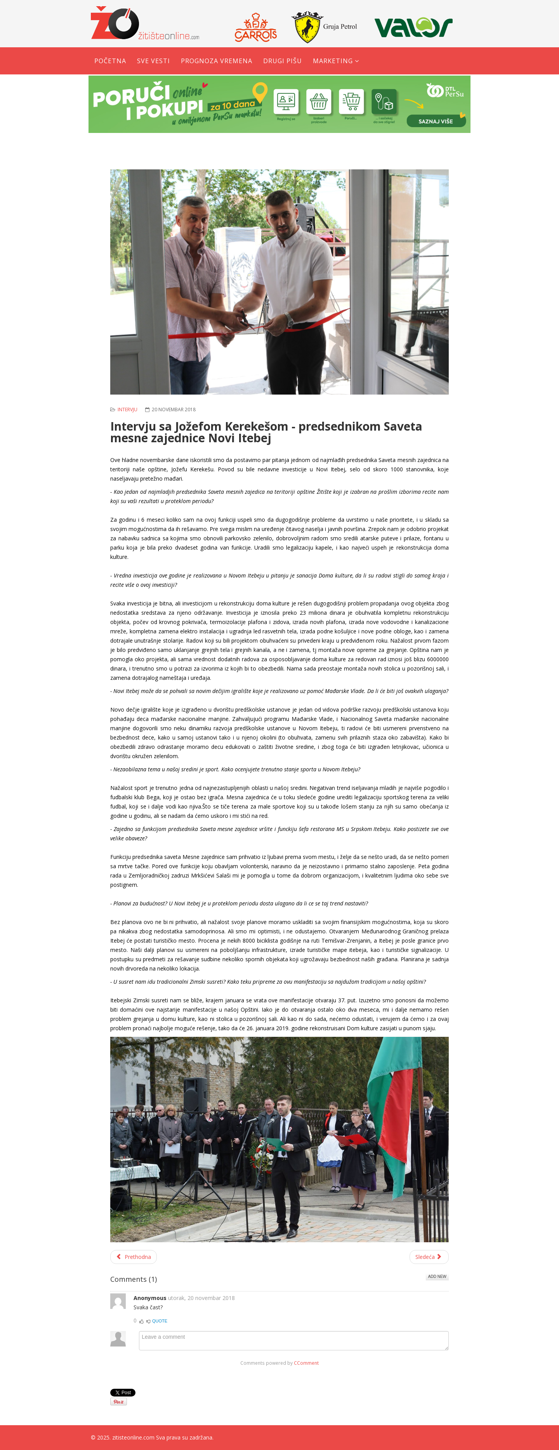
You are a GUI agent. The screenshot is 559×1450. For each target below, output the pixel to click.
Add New (437, 1276)
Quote (159, 1321)
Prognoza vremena (216, 61)
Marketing (333, 61)
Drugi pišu (282, 61)
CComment (306, 1363)
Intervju (127, 409)
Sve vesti (153, 61)
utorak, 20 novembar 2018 (201, 1298)
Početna (110, 61)
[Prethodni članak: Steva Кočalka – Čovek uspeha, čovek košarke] (133, 1257)
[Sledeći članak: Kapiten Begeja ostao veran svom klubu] (429, 1257)
